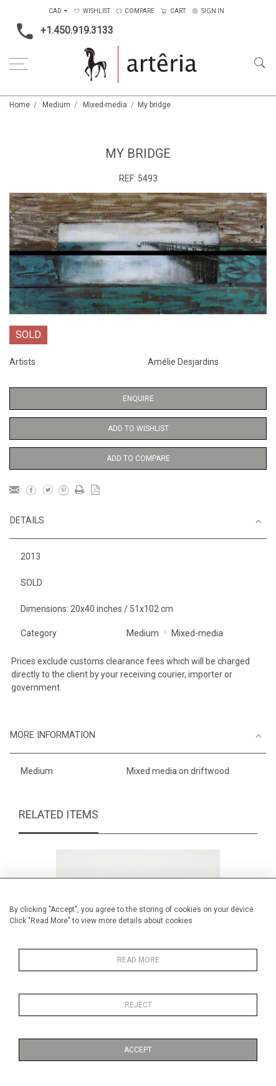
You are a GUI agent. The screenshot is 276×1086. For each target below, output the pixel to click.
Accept (138, 1049)
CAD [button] (55, 10)
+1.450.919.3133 (61, 31)
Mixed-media (105, 104)
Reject (138, 1005)
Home (19, 104)
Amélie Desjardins (183, 362)
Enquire (138, 398)
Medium (56, 104)
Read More (138, 960)
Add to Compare (138, 458)
